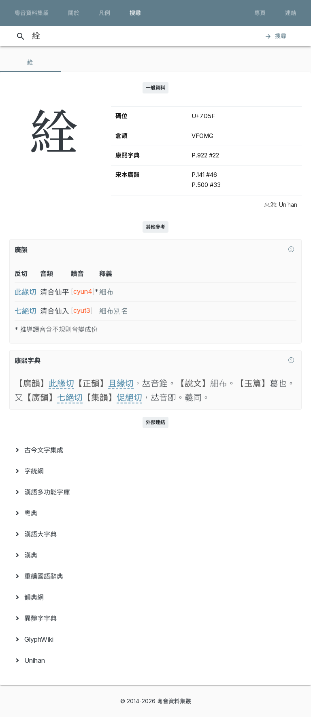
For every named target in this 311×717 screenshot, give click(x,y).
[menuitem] (155, 450)
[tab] (30, 62)
